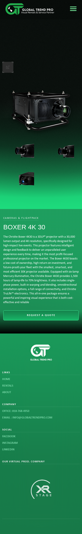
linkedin (8, 449)
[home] (31, 9)
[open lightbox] (41, 107)
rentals (7, 385)
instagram (10, 443)
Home (6, 379)
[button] (73, 8)
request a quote (41, 315)
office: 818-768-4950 (15, 411)
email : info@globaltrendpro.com (27, 417)
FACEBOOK (9, 436)
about (6, 392)
